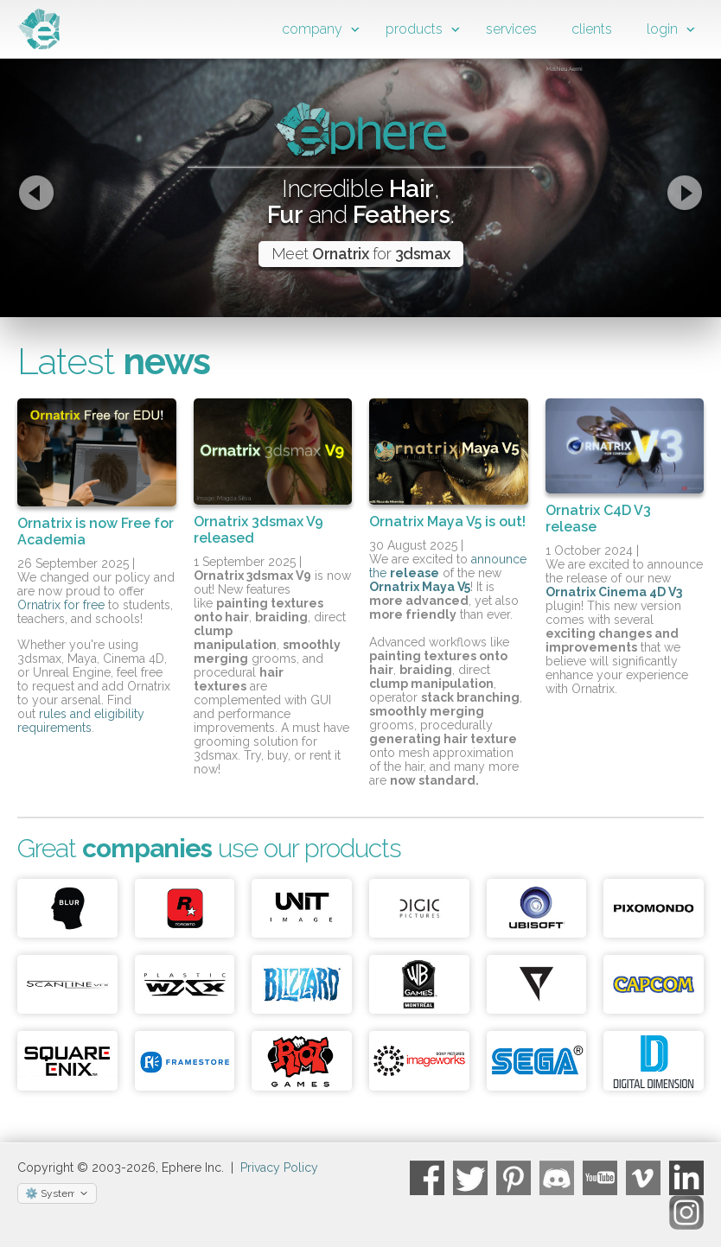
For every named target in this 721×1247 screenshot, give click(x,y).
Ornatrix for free (61, 605)
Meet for (360, 254)
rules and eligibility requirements (80, 721)
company (312, 29)
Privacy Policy (279, 1167)
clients (591, 29)
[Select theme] (57, 1193)
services (511, 29)
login (662, 29)
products (414, 29)
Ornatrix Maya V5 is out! (447, 521)
